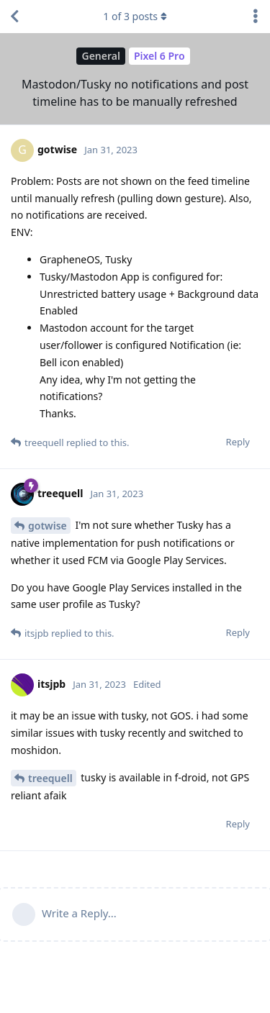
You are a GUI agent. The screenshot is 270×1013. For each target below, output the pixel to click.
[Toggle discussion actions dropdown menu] (255, 16)
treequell (50, 778)
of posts (134, 16)
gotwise (47, 525)
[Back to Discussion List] (14, 16)
